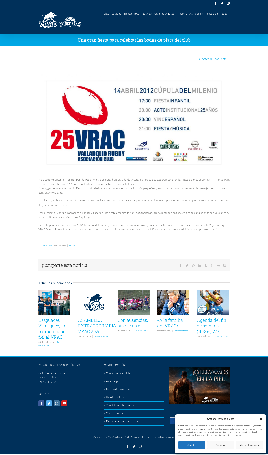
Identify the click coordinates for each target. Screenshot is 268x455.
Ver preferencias (249, 445)
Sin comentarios (101, 336)
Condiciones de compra (120, 405)
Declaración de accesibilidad (123, 421)
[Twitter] (49, 403)
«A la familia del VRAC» (170, 323)
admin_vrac (47, 246)
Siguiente (220, 59)
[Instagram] (57, 403)
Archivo (72, 246)
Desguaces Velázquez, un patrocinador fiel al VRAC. (52, 328)
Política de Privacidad (118, 389)
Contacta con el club (118, 373)
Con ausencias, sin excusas (133, 323)
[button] (261, 419)
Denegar (221, 445)
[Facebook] (41, 403)
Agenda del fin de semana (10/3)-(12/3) (211, 325)
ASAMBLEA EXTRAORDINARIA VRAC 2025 (97, 325)
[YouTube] (64, 403)
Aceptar (191, 445)
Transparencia (114, 413)
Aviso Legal (112, 381)
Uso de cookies (115, 397)
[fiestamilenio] (134, 122)
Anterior (207, 59)
